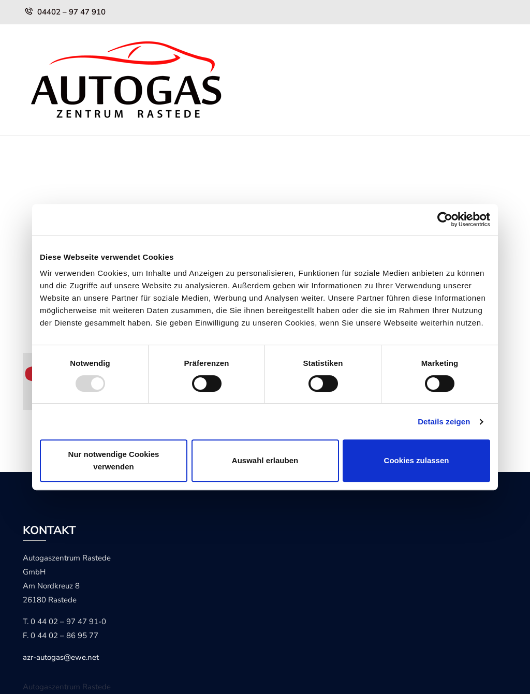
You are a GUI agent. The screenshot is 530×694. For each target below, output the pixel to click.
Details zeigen (444, 421)
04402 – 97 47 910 (71, 12)
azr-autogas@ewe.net (61, 657)
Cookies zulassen (416, 460)
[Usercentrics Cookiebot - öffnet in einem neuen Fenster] (445, 219)
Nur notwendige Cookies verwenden (113, 460)
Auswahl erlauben (265, 460)
